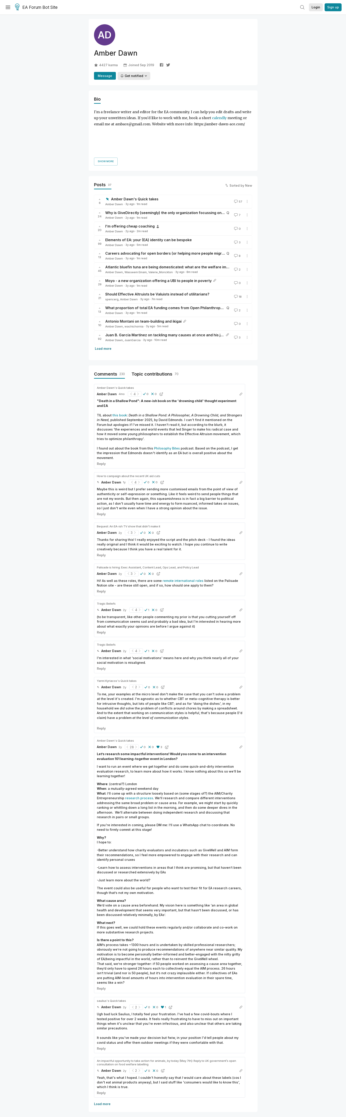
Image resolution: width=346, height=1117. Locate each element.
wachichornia (133, 288)
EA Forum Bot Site (36, 7)
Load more (103, 310)
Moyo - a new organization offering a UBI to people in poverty (158, 242)
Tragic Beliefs (106, 565)
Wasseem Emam (135, 233)
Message (105, 76)
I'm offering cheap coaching (130, 188)
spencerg (111, 261)
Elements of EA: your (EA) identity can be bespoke (148, 201)
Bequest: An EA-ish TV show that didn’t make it (128, 488)
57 (237, 163)
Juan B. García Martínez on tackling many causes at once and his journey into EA (175, 296)
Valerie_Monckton (160, 233)
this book (120, 377)
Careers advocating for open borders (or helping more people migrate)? (168, 215)
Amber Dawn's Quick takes (134, 160)
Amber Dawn (114, 165)
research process (139, 760)
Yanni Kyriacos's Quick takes (117, 642)
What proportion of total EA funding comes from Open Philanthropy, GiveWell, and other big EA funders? (195, 269)
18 (237, 258)
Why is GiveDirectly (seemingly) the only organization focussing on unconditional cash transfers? (190, 174)
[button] (146, 355)
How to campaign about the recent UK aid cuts (128, 437)
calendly (219, 118)
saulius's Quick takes (111, 962)
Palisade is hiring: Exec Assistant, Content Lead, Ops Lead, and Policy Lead (148, 529)
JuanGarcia (132, 301)
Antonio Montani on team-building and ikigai (143, 283)
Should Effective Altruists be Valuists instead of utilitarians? (157, 256)
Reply (101, 425)
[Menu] (8, 7)
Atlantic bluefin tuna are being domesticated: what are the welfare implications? (175, 228)
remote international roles (183, 542)
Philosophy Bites (167, 410)
